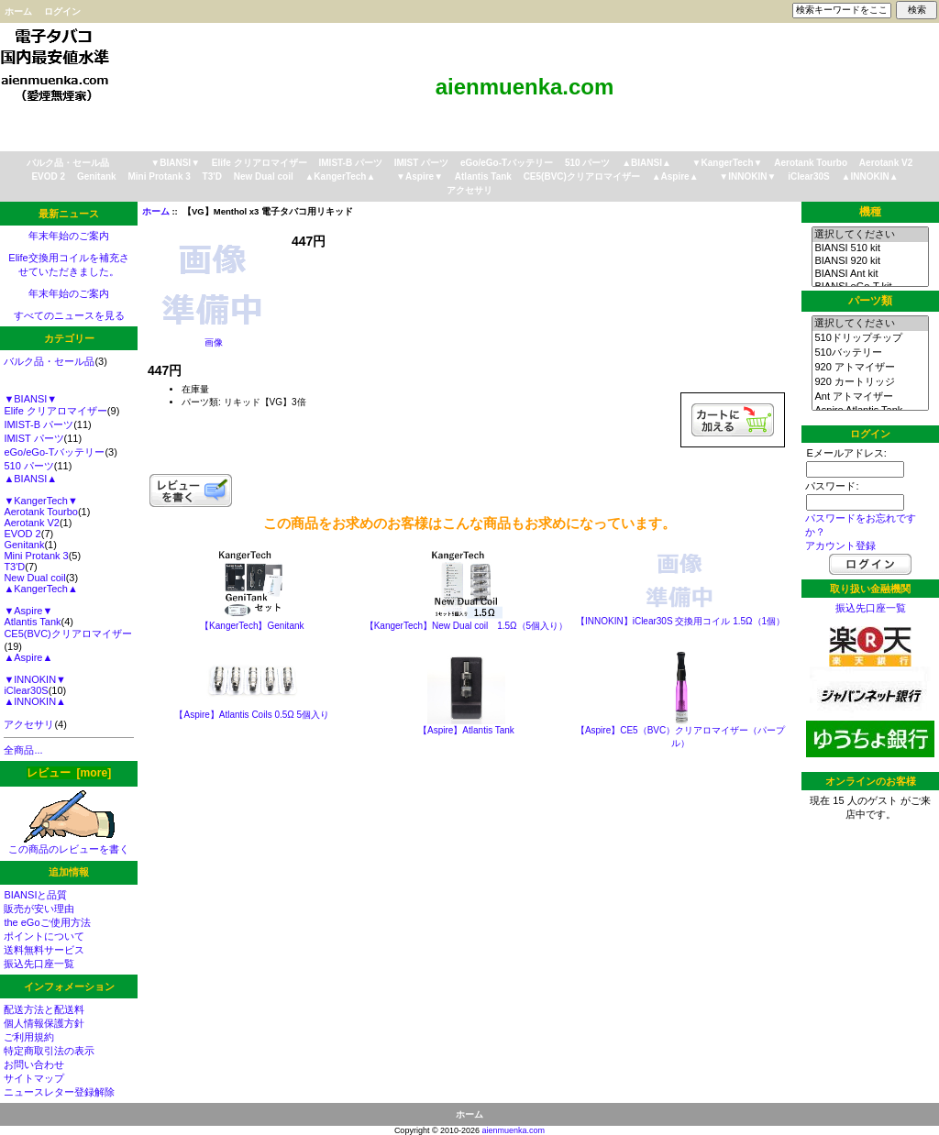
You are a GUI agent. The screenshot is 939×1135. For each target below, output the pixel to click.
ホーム (18, 11)
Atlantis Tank (483, 176)
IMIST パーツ (421, 163)
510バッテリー (869, 353)
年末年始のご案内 (68, 235)
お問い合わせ (34, 1064)
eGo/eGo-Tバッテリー (506, 163)
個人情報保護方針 (44, 1023)
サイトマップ (34, 1078)
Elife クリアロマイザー (259, 163)
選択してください (869, 234)
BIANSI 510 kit (869, 248)
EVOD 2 (48, 176)
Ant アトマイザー (869, 397)
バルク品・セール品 (68, 163)
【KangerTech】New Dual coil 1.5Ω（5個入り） (466, 626)
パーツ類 (870, 300)
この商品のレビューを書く (68, 843)
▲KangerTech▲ (339, 176)
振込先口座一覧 (39, 963)
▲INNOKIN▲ (870, 176)
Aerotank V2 (885, 163)
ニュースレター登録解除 (59, 1091)
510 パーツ (587, 163)
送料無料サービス (44, 949)
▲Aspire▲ (675, 176)
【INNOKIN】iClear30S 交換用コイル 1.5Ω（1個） (680, 621)
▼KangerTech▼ (727, 163)
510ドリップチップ (869, 338)
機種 (870, 211)
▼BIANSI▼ (175, 163)
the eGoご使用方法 (47, 922)
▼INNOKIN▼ (747, 176)
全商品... (23, 749)
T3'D (212, 176)
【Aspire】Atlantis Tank (466, 730)
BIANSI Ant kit (869, 274)
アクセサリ (469, 190)
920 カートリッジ (869, 382)
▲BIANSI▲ (646, 163)
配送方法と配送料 (44, 1009)
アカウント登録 (840, 545)
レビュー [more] (69, 772)
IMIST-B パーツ (350, 163)
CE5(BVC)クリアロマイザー (582, 176)
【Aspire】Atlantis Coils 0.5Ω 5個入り (251, 715)
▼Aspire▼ (419, 176)
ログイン (62, 11)
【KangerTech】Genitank (252, 626)
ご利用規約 (29, 1036)
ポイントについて (44, 936)
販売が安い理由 (39, 908)
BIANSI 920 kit (869, 261)
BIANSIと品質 (35, 894)
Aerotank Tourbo (810, 163)
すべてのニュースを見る (69, 315)
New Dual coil (263, 176)
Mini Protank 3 (158, 176)
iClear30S (809, 176)
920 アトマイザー (869, 367)
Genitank (96, 176)
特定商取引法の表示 (49, 1050)
